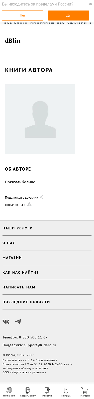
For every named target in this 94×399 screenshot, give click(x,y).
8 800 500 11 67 (33, 337)
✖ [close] (90, 4)
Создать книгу (28, 392)
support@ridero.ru (40, 345)
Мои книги (9, 392)
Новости (47, 392)
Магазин (85, 392)
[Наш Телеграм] (18, 321)
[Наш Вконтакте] (6, 321)
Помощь (66, 392)
